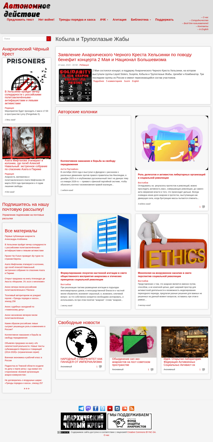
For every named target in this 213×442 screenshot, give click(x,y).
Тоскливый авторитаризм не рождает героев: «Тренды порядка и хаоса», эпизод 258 (23, 298)
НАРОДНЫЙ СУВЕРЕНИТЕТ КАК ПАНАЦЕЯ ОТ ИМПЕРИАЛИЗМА (81, 360)
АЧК (104, 19)
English (135, 81)
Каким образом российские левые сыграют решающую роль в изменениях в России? (25, 326)
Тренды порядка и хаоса (77, 19)
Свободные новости (79, 322)
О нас (106, 435)
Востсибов (143, 182)
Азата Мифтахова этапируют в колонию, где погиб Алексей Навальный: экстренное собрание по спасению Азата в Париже (26, 165)
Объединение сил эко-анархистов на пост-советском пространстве (131, 361)
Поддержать (164, 19)
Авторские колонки (77, 111)
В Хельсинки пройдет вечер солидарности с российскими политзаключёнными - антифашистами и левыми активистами (23, 97)
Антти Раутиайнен (69, 169)
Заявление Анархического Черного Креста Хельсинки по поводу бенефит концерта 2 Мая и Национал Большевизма (125, 57)
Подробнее (98, 81)
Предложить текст (20, 19)
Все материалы (21, 230)
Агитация (119, 19)
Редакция (84, 65)
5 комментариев (114, 81)
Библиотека (141, 19)
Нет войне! (46, 19)
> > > (26, 388)
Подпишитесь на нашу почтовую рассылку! (25, 207)
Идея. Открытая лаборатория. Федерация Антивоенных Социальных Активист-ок (182, 361)
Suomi (127, 81)
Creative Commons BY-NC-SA (141, 432)
